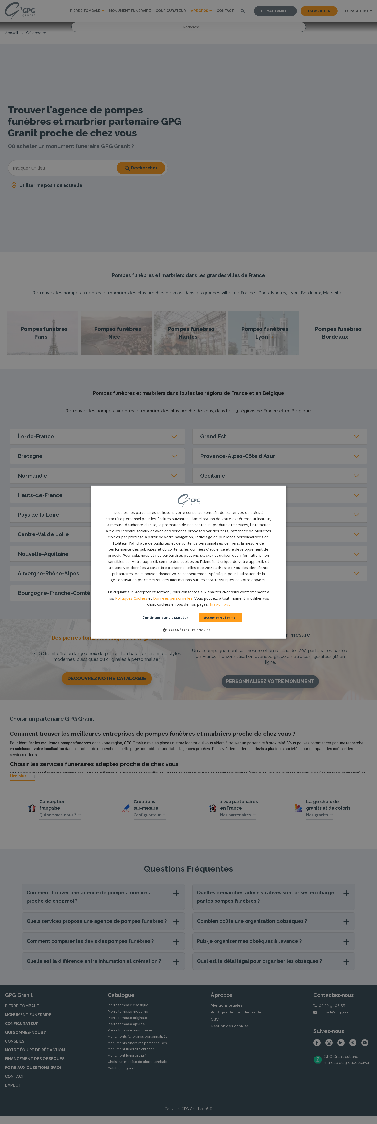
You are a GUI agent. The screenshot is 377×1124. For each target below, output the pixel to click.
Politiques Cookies (131, 598)
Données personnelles (173, 598)
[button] (188, 630)
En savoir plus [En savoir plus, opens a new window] (220, 604)
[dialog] (188, 562)
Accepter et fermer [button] (220, 617)
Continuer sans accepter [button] (160, 617)
